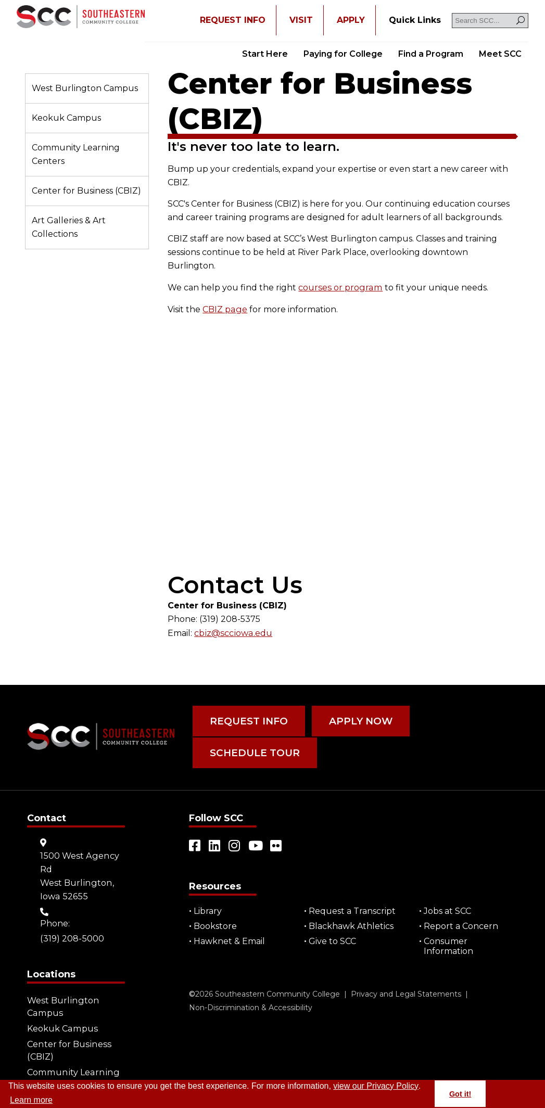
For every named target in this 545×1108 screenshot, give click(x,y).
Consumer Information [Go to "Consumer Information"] (449, 941)
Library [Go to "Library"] (208, 906)
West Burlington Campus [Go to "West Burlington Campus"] (85, 88)
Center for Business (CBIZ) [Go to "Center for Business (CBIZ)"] (86, 191)
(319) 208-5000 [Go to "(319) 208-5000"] (71, 934)
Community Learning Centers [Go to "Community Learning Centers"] (76, 154)
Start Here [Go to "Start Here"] (265, 54)
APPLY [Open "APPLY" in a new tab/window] (351, 20)
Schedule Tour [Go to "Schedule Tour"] (252, 749)
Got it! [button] (460, 1094)
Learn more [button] (31, 1100)
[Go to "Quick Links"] (415, 20)
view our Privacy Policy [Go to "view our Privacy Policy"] (376, 1085)
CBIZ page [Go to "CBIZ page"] (224, 308)
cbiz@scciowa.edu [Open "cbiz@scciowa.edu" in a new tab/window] (232, 631)
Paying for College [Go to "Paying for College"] (343, 54)
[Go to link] (81, 17)
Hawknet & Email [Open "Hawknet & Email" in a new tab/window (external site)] (229, 936)
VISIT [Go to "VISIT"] (301, 20)
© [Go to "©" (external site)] (192, 989)
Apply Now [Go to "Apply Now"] (355, 719)
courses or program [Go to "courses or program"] (339, 287)
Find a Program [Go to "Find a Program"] (430, 54)
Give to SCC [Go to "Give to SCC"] (333, 936)
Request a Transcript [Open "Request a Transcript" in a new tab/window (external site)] (352, 906)
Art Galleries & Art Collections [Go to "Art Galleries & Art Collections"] (69, 227)
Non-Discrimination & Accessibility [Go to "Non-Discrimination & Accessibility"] (250, 1003)
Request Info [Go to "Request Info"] (247, 719)
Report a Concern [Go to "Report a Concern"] (461, 921)
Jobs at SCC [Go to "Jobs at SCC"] (448, 906)
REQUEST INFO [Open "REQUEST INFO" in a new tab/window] (232, 20)
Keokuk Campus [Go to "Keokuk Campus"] (66, 118)
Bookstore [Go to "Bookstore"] (215, 921)
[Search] (520, 20)
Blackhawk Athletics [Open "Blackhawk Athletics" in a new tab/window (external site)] (351, 921)
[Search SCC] (490, 20)
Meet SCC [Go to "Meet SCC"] (500, 54)
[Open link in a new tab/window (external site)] (195, 841)
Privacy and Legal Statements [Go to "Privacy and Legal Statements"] (406, 989)
